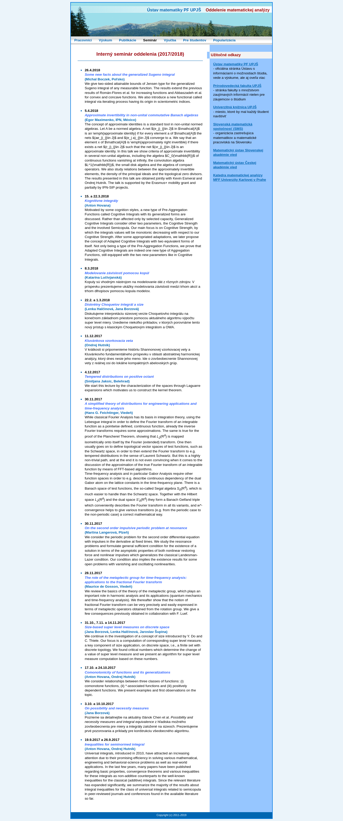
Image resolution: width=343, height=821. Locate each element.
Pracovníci (83, 40)
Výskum (105, 40)
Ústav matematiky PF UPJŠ (235, 64)
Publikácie (127, 40)
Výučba (170, 40)
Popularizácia (224, 40)
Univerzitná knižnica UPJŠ (235, 107)
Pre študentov (194, 40)
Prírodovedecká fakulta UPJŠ (237, 86)
